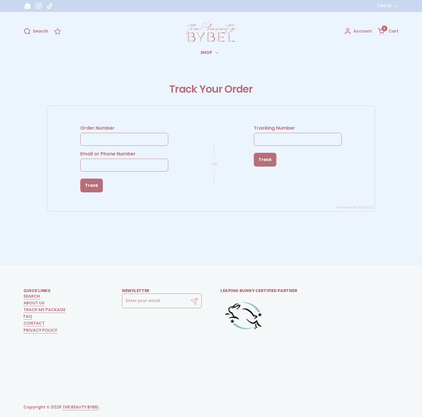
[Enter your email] (162, 301)
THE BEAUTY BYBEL (80, 407)
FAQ (27, 316)
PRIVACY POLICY (40, 330)
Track (91, 185)
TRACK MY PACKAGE (44, 310)
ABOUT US (34, 303)
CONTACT (34, 323)
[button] (35, 31)
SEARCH (31, 296)
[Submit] (194, 301)
